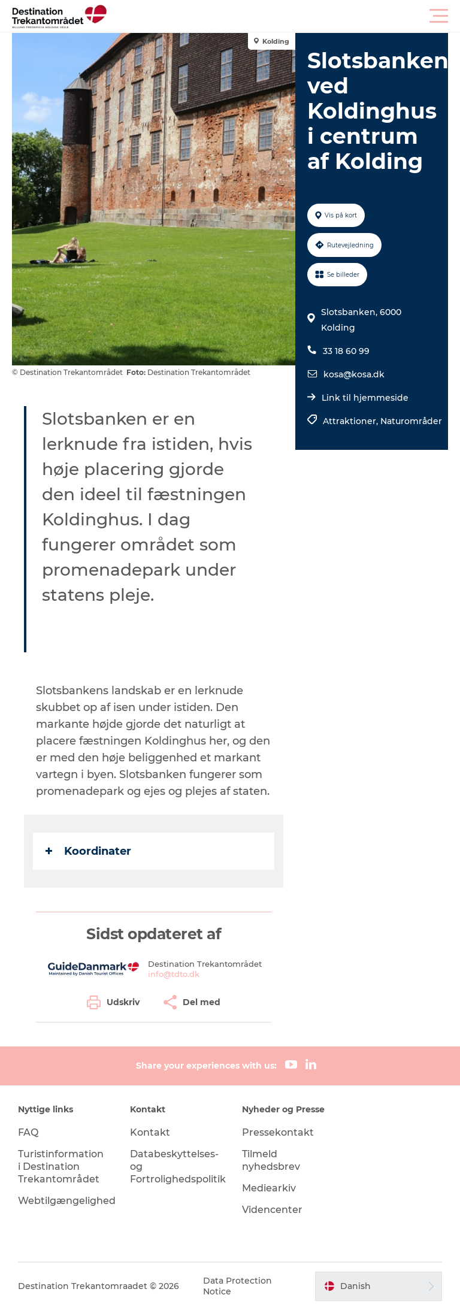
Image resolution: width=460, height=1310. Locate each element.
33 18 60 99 (346, 351)
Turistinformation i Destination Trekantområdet (61, 1166)
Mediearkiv (269, 1188)
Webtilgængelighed (67, 1200)
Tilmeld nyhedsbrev (271, 1160)
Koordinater (88, 851)
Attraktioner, (351, 421)
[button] (284, 16)
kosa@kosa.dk (354, 374)
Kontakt (150, 1132)
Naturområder (411, 421)
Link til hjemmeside (365, 397)
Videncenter (272, 1209)
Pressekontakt (278, 1132)
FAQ (28, 1132)
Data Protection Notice (237, 1286)
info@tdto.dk (173, 974)
